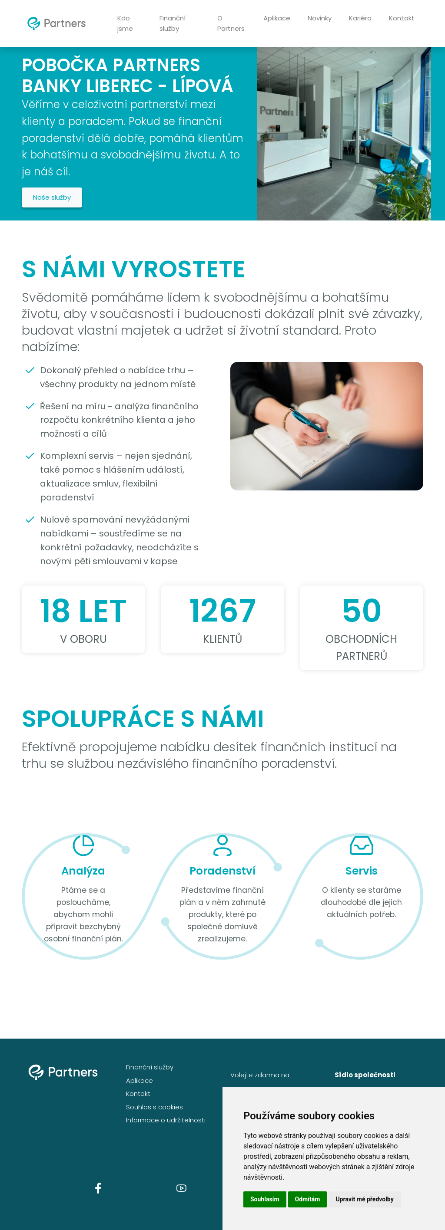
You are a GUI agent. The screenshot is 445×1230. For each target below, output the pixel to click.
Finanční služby (172, 23)
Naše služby (52, 197)
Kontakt (402, 18)
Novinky (320, 18)
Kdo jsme (125, 23)
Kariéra (360, 18)
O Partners (231, 23)
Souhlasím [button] (264, 1199)
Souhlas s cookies (154, 1107)
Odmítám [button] (307, 1199)
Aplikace (276, 18)
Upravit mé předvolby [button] (364, 1199)
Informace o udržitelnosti (166, 1120)
